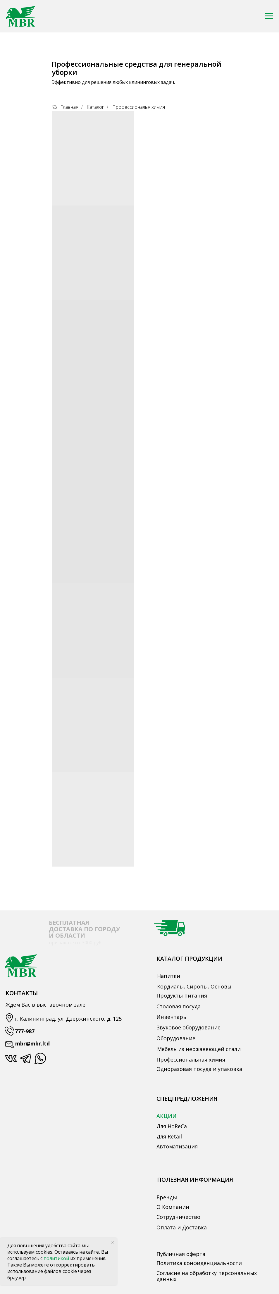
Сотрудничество (178, 1216)
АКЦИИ (166, 1115)
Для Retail (169, 1136)
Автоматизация (177, 1146)
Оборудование (175, 1038)
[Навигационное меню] (269, 16)
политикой (57, 1258)
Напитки (168, 975)
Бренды (166, 1197)
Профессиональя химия (138, 107)
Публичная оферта (180, 1253)
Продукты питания (181, 995)
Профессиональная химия (190, 1059)
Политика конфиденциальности (199, 1263)
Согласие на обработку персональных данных (206, 1276)
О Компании (172, 1206)
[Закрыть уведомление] (113, 1242)
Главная (65, 107)
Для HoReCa (171, 1126)
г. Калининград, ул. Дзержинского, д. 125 (68, 1018)
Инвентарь (171, 1016)
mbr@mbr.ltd (32, 1043)
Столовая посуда (178, 1006)
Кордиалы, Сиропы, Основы (194, 986)
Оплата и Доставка (181, 1227)
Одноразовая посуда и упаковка (199, 1068)
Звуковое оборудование (188, 1027)
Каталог (95, 107)
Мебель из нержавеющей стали (199, 1049)
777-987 (25, 1031)
